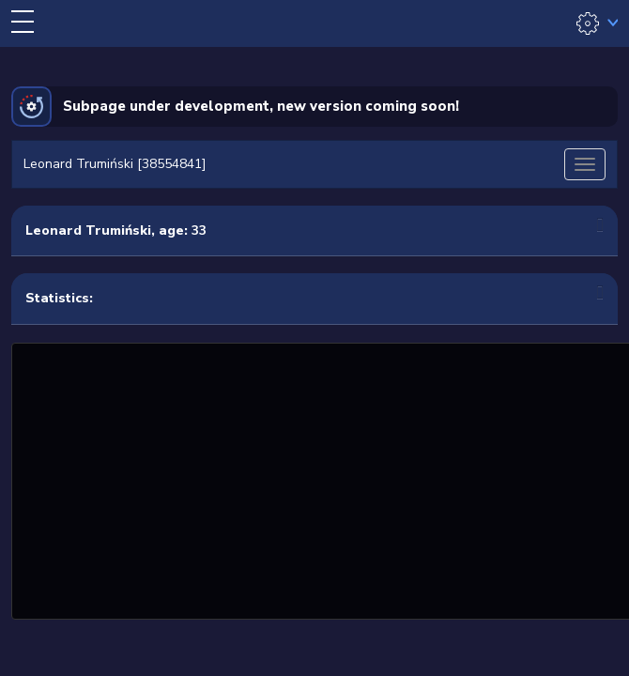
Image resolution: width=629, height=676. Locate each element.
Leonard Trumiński (88, 230)
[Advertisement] (322, 478)
